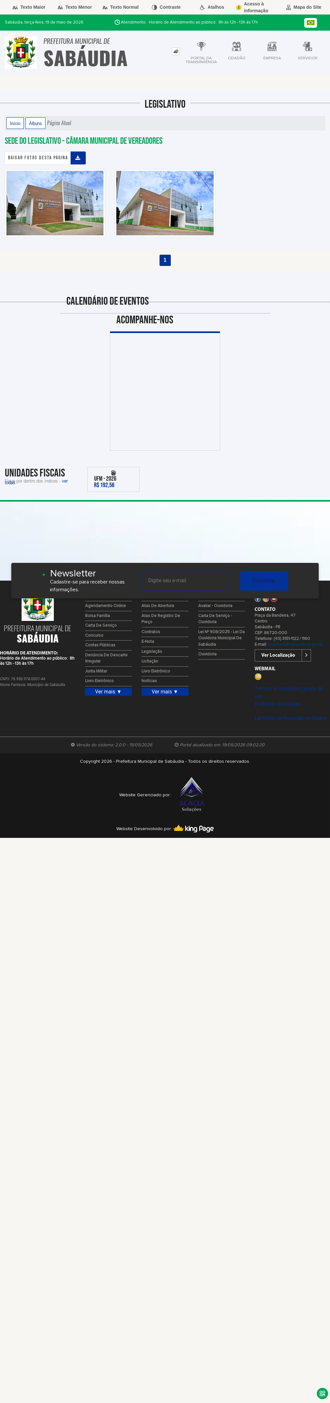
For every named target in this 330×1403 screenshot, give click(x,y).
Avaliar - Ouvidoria (215, 606)
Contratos (150, 632)
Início (15, 123)
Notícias (149, 681)
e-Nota (147, 642)
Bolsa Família (97, 616)
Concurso (94, 635)
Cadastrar (264, 580)
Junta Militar (96, 671)
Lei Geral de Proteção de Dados (290, 718)
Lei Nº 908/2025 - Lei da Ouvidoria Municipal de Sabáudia (221, 638)
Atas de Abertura (157, 606)
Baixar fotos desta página (38, 158)
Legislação (151, 652)
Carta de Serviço (101, 625)
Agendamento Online (105, 606)
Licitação (149, 661)
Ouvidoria (207, 654)
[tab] (176, 51)
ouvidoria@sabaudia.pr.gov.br (295, 645)
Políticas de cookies (277, 704)
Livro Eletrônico (99, 681)
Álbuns (35, 123)
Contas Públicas (100, 645)
